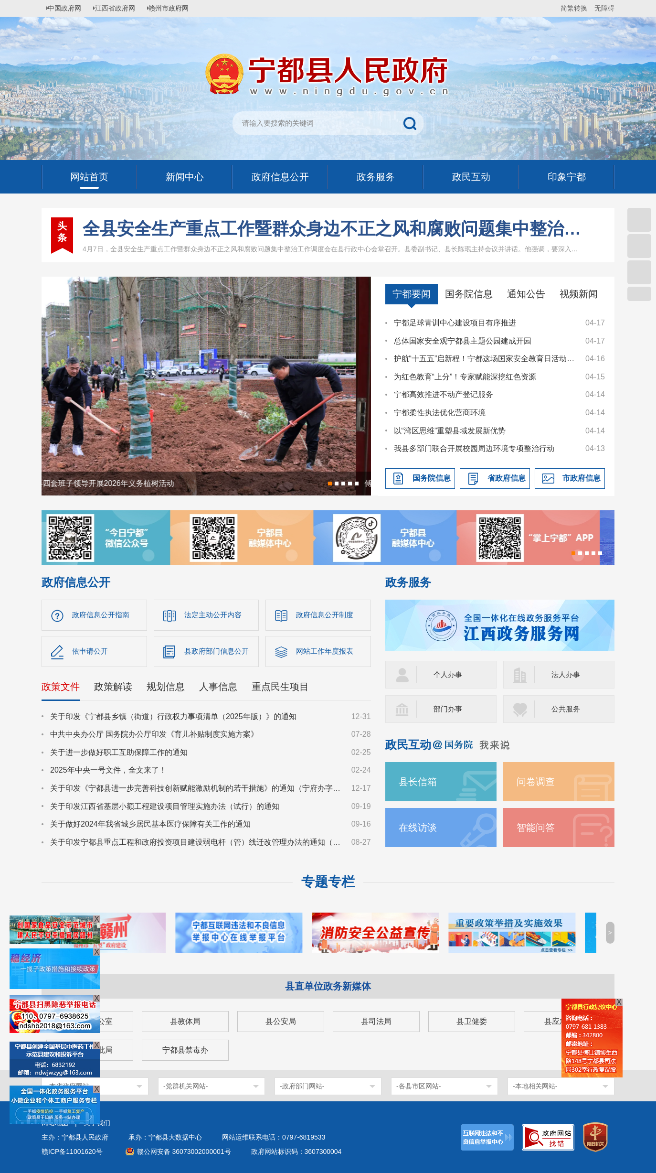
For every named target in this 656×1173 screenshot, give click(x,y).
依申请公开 (91, 653)
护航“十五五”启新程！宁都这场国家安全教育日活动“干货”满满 (485, 359)
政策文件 (61, 689)
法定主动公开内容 (214, 615)
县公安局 (280, 1021)
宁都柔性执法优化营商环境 (440, 413)
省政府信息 (506, 478)
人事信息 (218, 689)
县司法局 (376, 1021)
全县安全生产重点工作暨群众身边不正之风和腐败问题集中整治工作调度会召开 (332, 228)
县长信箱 (420, 781)
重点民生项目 (280, 689)
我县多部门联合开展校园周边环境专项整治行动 (474, 448)
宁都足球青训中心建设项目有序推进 (455, 323)
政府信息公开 (76, 582)
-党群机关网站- (185, 1086)
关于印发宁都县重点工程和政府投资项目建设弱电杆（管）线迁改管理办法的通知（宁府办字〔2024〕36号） (196, 844)
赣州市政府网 (178, 8)
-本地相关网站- (535, 1086)
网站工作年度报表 (326, 653)
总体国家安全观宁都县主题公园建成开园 (462, 341)
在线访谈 (420, 827)
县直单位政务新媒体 (328, 986)
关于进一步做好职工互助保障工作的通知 (119, 755)
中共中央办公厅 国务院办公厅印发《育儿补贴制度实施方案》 (154, 737)
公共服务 (566, 709)
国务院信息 (469, 294)
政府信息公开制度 (326, 615)
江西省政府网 (121, 8)
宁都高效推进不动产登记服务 (443, 394)
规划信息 (166, 689)
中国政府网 (68, 8)
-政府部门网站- (302, 1086)
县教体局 (185, 1021)
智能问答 (538, 827)
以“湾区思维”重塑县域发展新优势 (450, 431)
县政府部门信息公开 (218, 653)
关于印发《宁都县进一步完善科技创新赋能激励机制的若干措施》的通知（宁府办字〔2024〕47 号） (196, 790)
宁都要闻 (411, 294)
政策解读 (113, 689)
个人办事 (449, 674)
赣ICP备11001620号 (72, 1151)
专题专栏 (328, 881)
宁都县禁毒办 (185, 1050)
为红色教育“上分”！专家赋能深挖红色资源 (465, 377)
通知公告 (526, 294)
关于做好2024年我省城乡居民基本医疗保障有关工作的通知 (150, 827)
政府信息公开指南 (102, 615)
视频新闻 (579, 294)
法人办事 (566, 674)
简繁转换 (574, 8)
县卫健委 (471, 1021)
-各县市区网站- (418, 1086)
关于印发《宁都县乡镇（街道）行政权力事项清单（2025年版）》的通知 (173, 719)
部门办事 (449, 709)
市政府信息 (581, 478)
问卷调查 (538, 781)
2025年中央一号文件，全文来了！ (108, 773)
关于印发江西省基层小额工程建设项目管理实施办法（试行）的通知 (164, 809)
